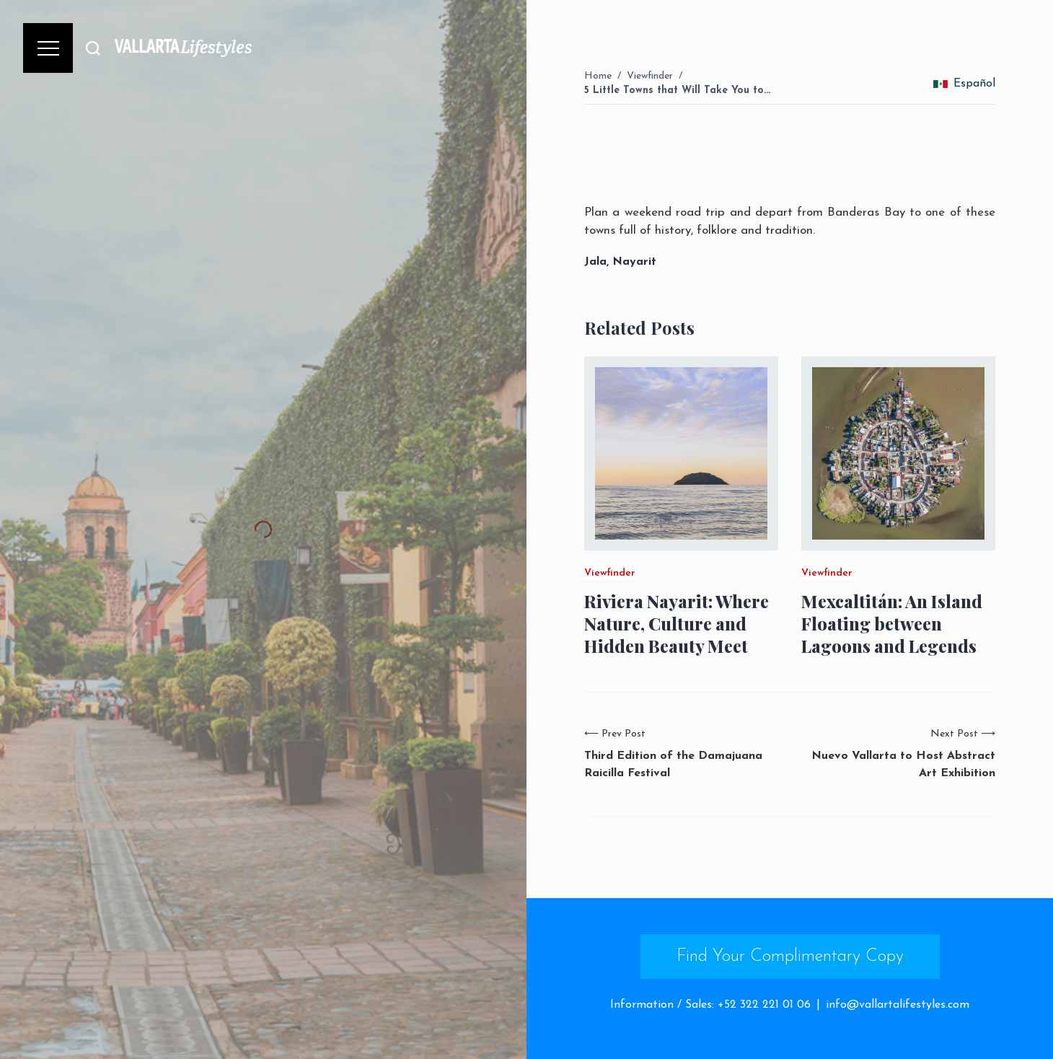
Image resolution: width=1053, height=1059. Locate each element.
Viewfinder (650, 76)
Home (598, 76)
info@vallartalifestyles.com (897, 1005)
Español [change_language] (964, 83)
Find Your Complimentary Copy (790, 956)
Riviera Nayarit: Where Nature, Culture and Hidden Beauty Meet (676, 623)
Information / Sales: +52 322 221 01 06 (710, 1005)
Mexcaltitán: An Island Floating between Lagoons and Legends (891, 623)
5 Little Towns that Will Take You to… (677, 90)
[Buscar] (93, 48)
